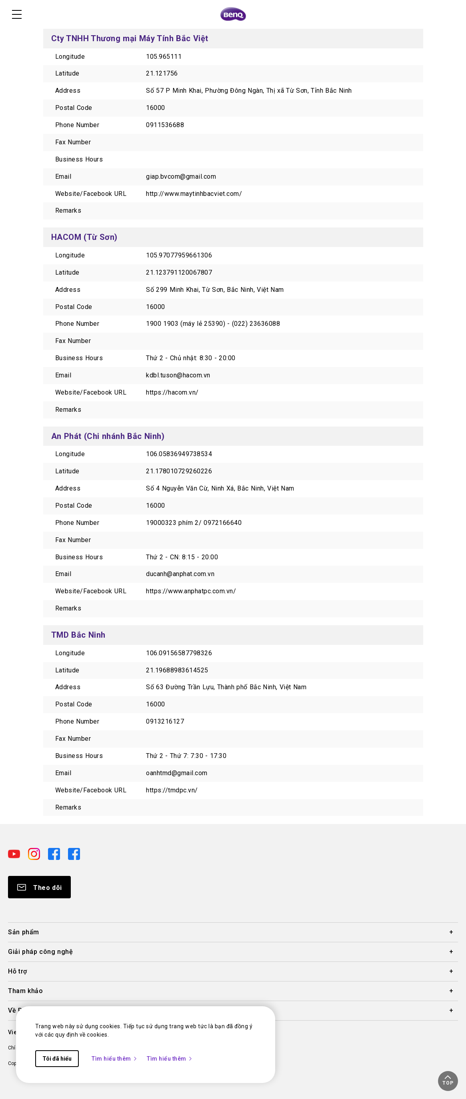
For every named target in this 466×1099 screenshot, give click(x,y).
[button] (448, 1081)
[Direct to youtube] (15, 853)
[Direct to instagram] (35, 853)
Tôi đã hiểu (57, 1058)
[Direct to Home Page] (233, 14)
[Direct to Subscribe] (39, 887)
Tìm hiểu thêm (115, 1058)
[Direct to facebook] (55, 853)
